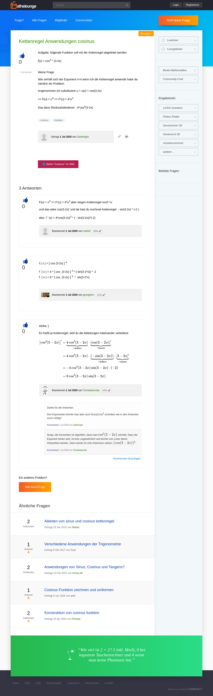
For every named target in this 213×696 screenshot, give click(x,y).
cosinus (44, 120)
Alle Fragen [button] (39, 20)
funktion (59, 120)
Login (176, 4)
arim (73, 595)
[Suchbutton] (127, 5)
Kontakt (109, 683)
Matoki (75, 527)
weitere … (169, 151)
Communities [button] (84, 20)
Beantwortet (58, 231)
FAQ (38, 683)
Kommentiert (53, 425)
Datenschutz (92, 683)
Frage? (19, 20)
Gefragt (55, 136)
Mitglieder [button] (61, 20)
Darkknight (82, 136)
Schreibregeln (53, 683)
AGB (27, 683)
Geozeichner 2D (172, 125)
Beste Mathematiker (175, 70)
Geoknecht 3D (171, 134)
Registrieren (192, 4)
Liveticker (172, 40)
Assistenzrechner (173, 143)
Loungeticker (174, 49)
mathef (87, 231)
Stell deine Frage (178, 20)
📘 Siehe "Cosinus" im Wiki (58, 164)
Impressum (73, 683)
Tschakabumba (91, 390)
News (16, 683)
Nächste (146, 33)
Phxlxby (76, 618)
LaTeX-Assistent (172, 107)
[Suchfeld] (91, 5)
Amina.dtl (77, 573)
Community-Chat (173, 79)
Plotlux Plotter (171, 116)
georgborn (88, 294)
